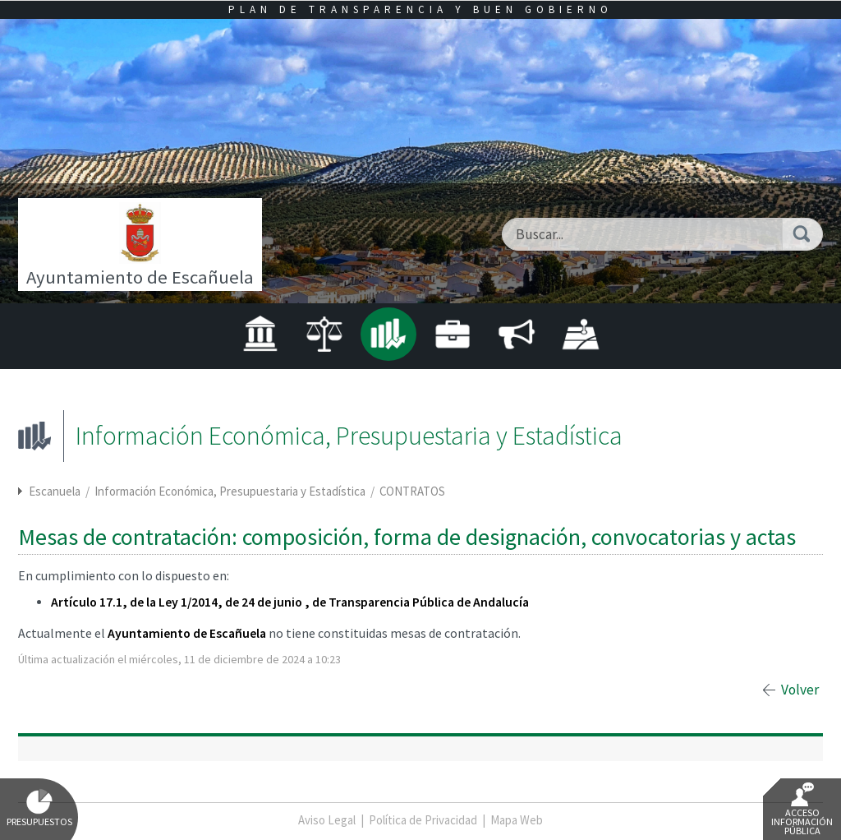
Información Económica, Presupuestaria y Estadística (231, 491)
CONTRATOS (412, 491)
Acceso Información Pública (802, 809)
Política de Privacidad (423, 820)
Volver (800, 690)
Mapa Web (516, 820)
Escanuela (54, 491)
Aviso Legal (327, 820)
